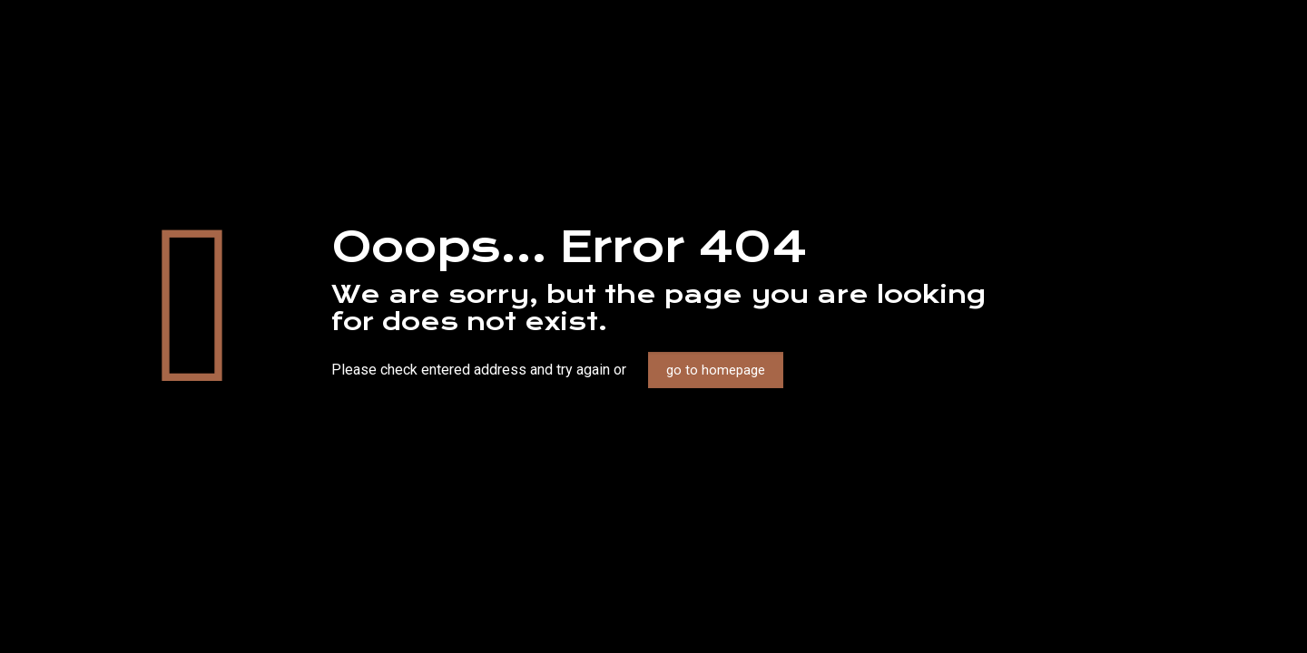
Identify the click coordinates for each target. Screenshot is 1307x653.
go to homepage (715, 370)
